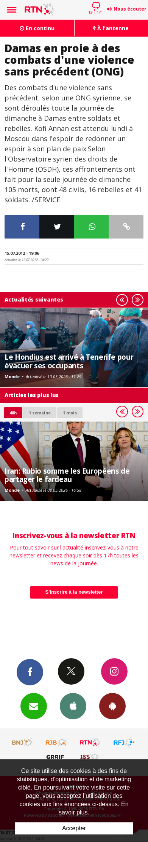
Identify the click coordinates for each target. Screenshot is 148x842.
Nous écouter (130, 9)
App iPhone (73, 706)
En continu (37, 28)
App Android (112, 706)
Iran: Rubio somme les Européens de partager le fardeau (67, 475)
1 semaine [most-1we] (40, 413)
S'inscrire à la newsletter (74, 592)
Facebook (30, 672)
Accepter (74, 828)
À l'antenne (111, 28)
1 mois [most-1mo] (70, 413)
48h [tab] (13, 413)
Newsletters (33, 706)
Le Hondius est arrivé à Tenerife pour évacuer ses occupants (69, 361)
